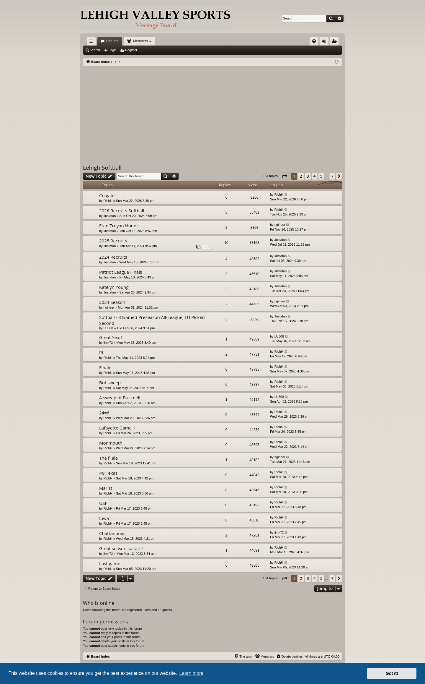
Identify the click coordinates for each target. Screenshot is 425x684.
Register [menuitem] (335, 42)
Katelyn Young (114, 287)
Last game (109, 563)
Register (131, 50)
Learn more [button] (191, 673)
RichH (108, 200)
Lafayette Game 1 (117, 428)
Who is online (99, 602)
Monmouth (110, 443)
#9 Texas (108, 473)
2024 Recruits (113, 257)
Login (113, 50)
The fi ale (108, 458)
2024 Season (112, 302)
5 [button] (321, 176)
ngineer (279, 224)
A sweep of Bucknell (119, 398)
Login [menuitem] (325, 42)
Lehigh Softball (102, 167)
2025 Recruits (113, 241)
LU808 (108, 328)
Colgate (107, 195)
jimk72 (108, 342)
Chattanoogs (112, 533)
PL (101, 352)
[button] (284, 176)
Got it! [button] (392, 673)
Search (95, 50)
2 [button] (301, 176)
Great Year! (110, 337)
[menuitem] (314, 41)
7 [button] (332, 176)
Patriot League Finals (120, 272)
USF (103, 503)
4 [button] (314, 176)
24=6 (104, 413)
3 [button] (308, 176)
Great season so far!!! (121, 548)
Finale (105, 367)
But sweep (110, 382)
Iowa (104, 518)
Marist (105, 488)
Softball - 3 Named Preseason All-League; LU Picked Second (152, 320)
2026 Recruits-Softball (121, 210)
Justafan (110, 216)
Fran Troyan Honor (118, 225)
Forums (112, 41)
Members (140, 41)
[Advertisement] (212, 110)
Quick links (92, 42)
